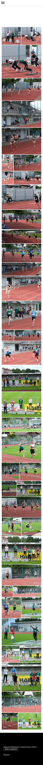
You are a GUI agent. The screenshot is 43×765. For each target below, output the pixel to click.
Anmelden (6, 754)
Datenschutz (15, 747)
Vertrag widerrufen (11, 749)
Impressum (6, 747)
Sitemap (33, 747)
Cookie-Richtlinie (25, 747)
